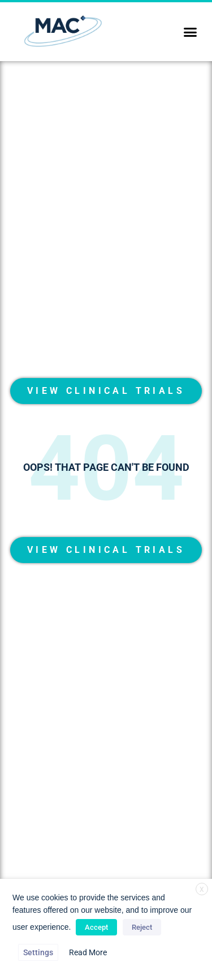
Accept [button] (96, 927)
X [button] (202, 890)
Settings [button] (38, 952)
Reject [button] (142, 927)
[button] (190, 31)
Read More (88, 952)
